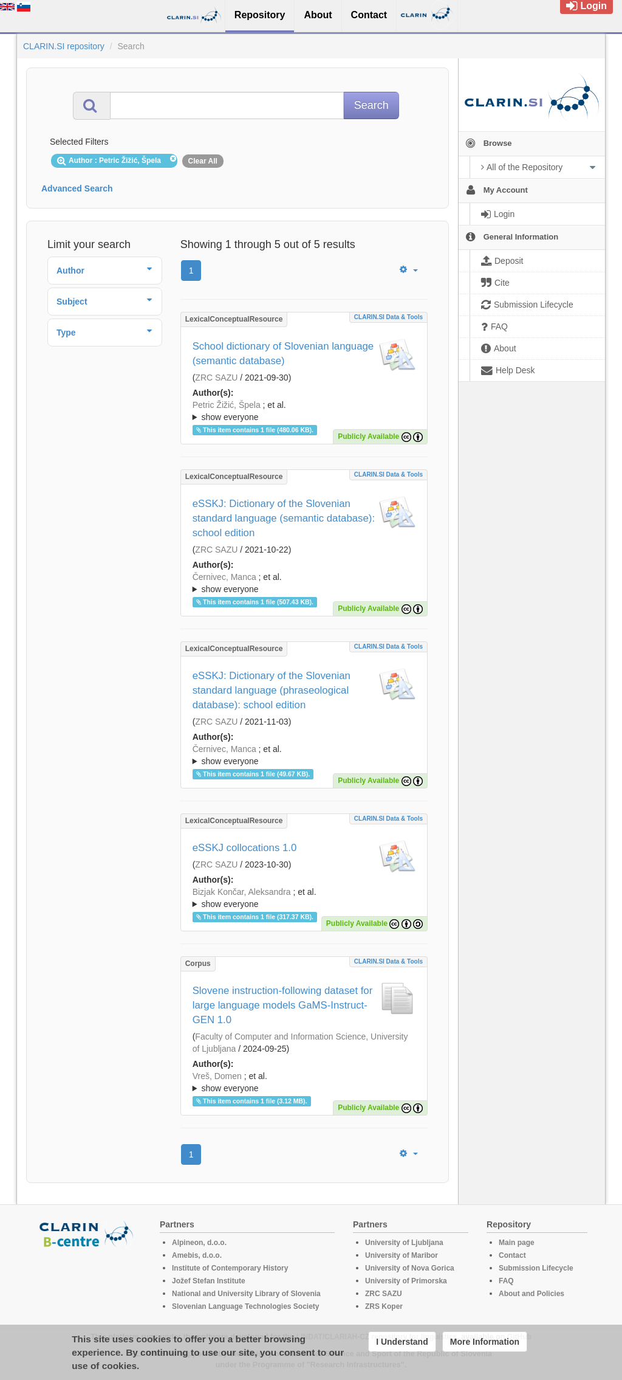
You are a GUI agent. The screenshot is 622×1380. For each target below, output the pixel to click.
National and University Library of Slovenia (246, 1293)
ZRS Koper (384, 1306)
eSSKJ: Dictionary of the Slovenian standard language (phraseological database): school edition (271, 690)
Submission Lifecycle (536, 1268)
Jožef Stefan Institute (208, 1281)
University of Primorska (406, 1281)
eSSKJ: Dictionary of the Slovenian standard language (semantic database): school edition (284, 518)
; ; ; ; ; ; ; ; (304, 411)
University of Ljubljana (404, 1242)
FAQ (506, 1281)
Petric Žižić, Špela (227, 405)
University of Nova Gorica (409, 1268)
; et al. (304, 411)
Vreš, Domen (217, 1076)
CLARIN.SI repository (63, 46)
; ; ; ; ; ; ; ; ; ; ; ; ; (304, 1082)
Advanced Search (77, 188)
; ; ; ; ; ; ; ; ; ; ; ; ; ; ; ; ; (304, 583)
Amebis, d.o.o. (197, 1255)
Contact (512, 1255)
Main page (517, 1242)
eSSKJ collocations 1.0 (245, 848)
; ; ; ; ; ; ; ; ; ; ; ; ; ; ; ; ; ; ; (304, 898)
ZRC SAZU (216, 377)
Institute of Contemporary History (230, 1268)
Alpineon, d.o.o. (199, 1242)
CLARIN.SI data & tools (388, 317)
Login (586, 6)
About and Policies (531, 1293)
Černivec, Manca (224, 577)
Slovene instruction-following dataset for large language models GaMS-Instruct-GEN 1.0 (283, 1005)
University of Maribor (401, 1255)
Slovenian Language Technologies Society (246, 1306)
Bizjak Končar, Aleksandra (242, 892)
